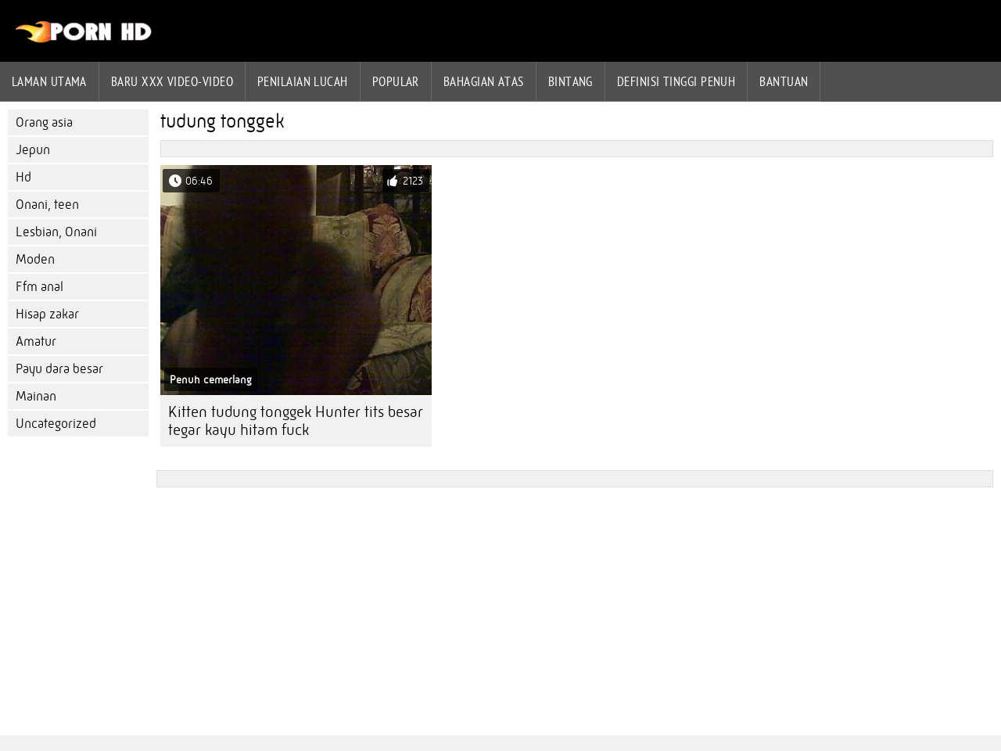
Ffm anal (39, 286)
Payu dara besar (59, 368)
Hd (23, 177)
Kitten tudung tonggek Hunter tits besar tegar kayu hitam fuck (295, 421)
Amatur (36, 341)
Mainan (36, 396)
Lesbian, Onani (56, 232)
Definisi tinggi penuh (676, 81)
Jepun (33, 149)
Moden (35, 259)
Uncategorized (56, 423)
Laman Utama (49, 81)
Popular (395, 81)
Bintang (570, 81)
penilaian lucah (302, 81)
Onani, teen (47, 204)
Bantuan (783, 81)
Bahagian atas (483, 81)
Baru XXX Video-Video (172, 81)
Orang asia (44, 122)
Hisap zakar (47, 314)
